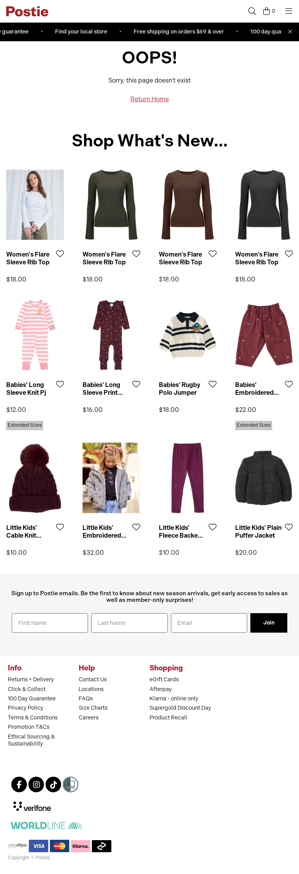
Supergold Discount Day (180, 708)
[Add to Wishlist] (60, 253)
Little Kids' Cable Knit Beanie (21, 531)
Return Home (149, 99)
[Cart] (269, 11)
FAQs (86, 698)
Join (268, 622)
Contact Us (93, 679)
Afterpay (161, 689)
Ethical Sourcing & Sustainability (31, 740)
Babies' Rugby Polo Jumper (180, 388)
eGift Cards (164, 679)
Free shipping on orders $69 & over (181, 31)
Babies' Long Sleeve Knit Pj (26, 388)
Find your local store (83, 31)
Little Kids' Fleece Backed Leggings (180, 531)
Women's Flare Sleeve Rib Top (27, 258)
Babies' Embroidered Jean (254, 388)
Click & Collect (27, 689)
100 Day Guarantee (32, 698)
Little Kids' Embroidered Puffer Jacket (102, 531)
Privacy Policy (25, 708)
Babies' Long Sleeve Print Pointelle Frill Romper (101, 388)
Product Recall (168, 717)
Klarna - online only (174, 698)
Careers (88, 717)
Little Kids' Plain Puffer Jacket (258, 531)
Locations (91, 689)
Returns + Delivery (31, 679)
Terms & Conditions (33, 717)
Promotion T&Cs (28, 727)
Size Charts (93, 708)
